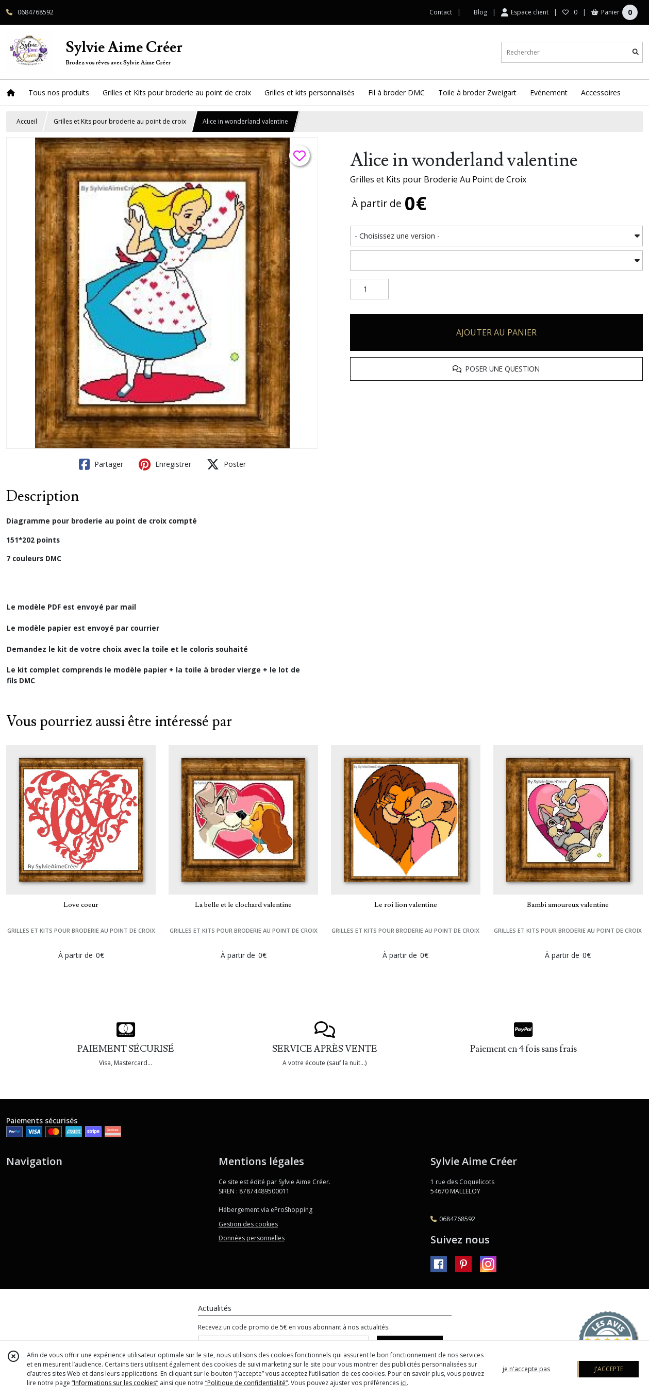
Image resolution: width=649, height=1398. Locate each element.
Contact (440, 12)
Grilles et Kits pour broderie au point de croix (120, 121)
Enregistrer (165, 464)
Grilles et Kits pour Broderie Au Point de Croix (438, 179)
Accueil (26, 121)
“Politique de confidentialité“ (246, 1382)
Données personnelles (252, 1238)
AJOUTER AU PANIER (496, 332)
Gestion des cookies (248, 1224)
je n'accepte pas (526, 1369)
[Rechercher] (635, 52)
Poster (226, 464)
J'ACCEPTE (608, 1369)
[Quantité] (369, 289)
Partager (101, 464)
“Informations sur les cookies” (115, 1382)
